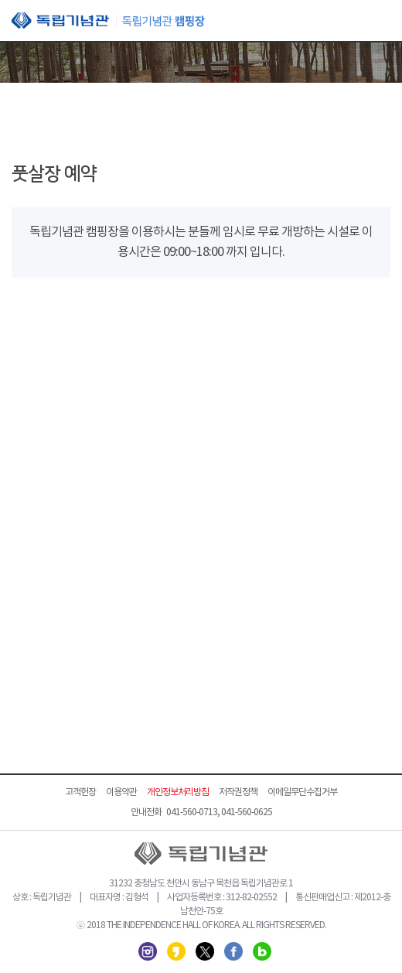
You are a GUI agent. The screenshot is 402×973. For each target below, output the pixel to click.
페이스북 (233, 951)
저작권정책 (238, 792)
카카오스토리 (176, 951)
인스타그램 (147, 951)
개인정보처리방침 (178, 792)
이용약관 (121, 792)
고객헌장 (80, 792)
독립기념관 (108, 20)
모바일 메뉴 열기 (378, 21)
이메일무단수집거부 (302, 792)
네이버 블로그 (262, 951)
